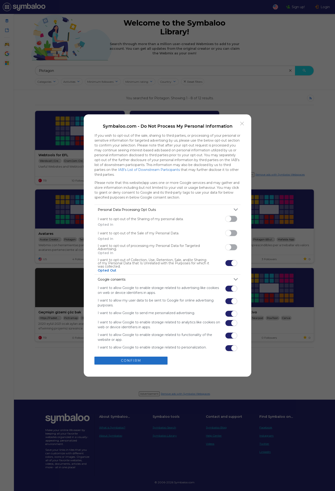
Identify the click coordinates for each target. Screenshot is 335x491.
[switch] (231, 219)
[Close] (242, 123)
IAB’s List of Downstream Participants (149, 170)
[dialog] (167, 245)
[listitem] (167, 209)
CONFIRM (131, 360)
